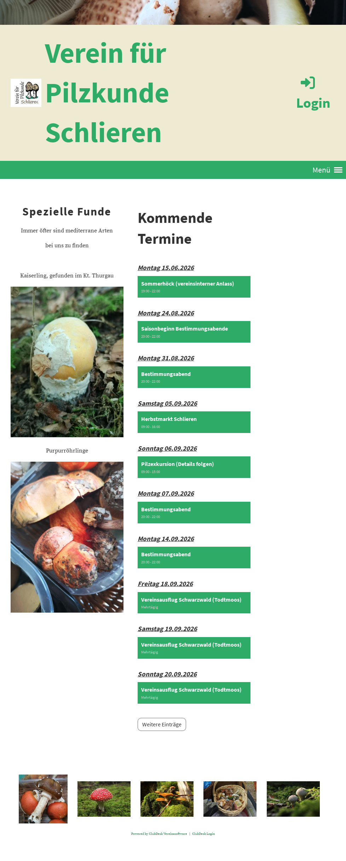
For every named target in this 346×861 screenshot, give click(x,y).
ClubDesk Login (203, 834)
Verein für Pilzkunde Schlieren (107, 92)
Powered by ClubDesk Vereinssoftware (159, 834)
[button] (194, 287)
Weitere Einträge (161, 724)
